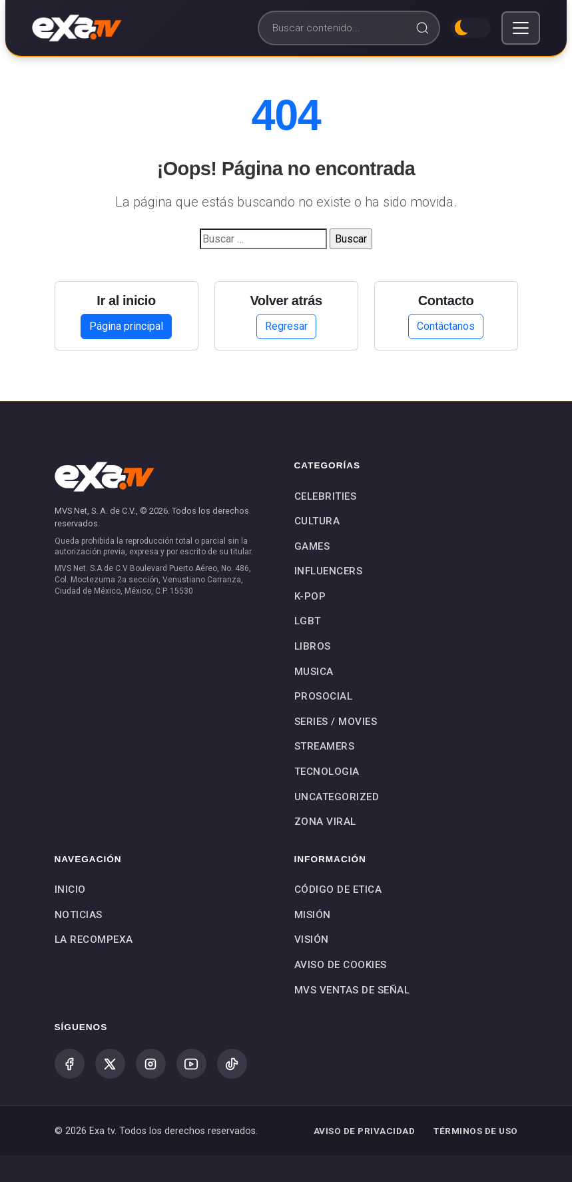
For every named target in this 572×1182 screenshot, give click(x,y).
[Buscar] (349, 28)
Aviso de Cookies (340, 965)
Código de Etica (338, 889)
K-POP (310, 596)
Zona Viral (325, 822)
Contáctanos (446, 326)
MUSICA (314, 672)
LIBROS (312, 646)
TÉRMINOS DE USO (475, 1130)
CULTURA (317, 521)
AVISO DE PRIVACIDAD (365, 1130)
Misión (312, 915)
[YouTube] (191, 1064)
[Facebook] (70, 1064)
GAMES (312, 546)
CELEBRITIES (325, 496)
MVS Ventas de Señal (352, 990)
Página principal (126, 326)
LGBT (307, 621)
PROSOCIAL (323, 696)
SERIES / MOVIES (336, 722)
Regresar (286, 326)
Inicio (70, 889)
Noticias (79, 915)
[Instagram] (151, 1064)
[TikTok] (232, 1064)
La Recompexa (94, 939)
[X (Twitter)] (110, 1064)
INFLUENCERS (328, 571)
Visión (311, 939)
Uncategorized (337, 797)
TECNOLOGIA (327, 772)
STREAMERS (324, 746)
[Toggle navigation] (520, 28)
